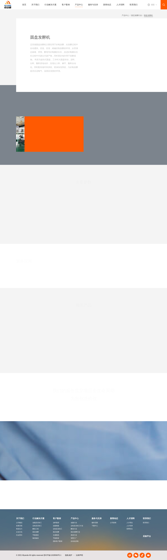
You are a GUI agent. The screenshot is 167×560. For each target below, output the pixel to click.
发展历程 (19, 526)
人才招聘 (120, 5)
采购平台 (147, 536)
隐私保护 (68, 555)
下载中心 (95, 526)
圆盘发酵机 (148, 16)
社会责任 (19, 535)
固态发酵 (35, 532)
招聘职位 (130, 529)
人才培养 (130, 526)
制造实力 (19, 529)
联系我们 (134, 5)
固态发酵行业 (136, 16)
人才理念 (130, 522)
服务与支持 (93, 5)
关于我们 (35, 5)
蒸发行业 (74, 535)
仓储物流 (56, 535)
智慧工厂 (74, 538)
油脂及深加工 (37, 522)
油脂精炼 (56, 526)
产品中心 (79, 5)
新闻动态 (107, 5)
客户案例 (66, 5)
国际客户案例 (57, 541)
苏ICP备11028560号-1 (52, 555)
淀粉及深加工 (37, 526)
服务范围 (95, 522)
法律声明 (79, 555)
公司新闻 (113, 522)
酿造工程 (35, 529)
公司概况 (19, 522)
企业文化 (19, 532)
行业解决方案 (50, 5)
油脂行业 (74, 522)
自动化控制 (74, 541)
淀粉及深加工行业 (77, 526)
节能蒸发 (35, 535)
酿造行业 (74, 529)
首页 (24, 5)
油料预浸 (56, 522)
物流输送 (35, 538)
